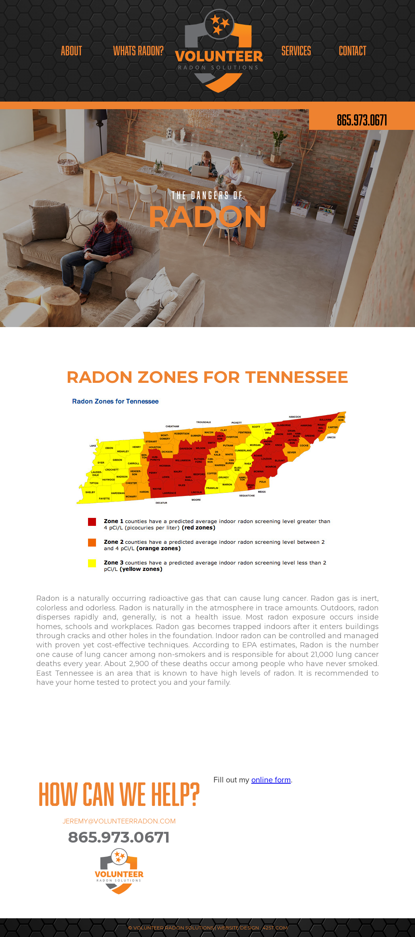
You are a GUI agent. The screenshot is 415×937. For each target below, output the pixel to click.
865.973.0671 (362, 119)
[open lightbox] (208, 494)
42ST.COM (275, 928)
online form (271, 780)
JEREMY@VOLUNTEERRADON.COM (119, 821)
